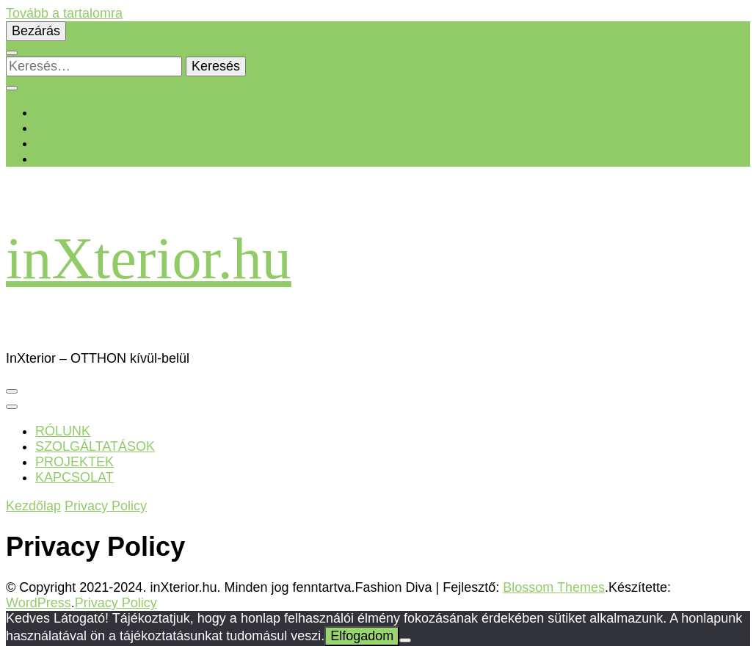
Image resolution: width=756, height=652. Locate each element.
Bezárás (36, 30)
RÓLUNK (62, 431)
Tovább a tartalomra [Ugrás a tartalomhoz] (64, 13)
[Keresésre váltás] (12, 53)
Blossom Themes (554, 587)
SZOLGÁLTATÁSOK (95, 446)
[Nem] (405, 640)
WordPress (38, 602)
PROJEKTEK (74, 461)
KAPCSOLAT (74, 477)
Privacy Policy (116, 602)
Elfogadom (361, 636)
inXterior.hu (148, 258)
